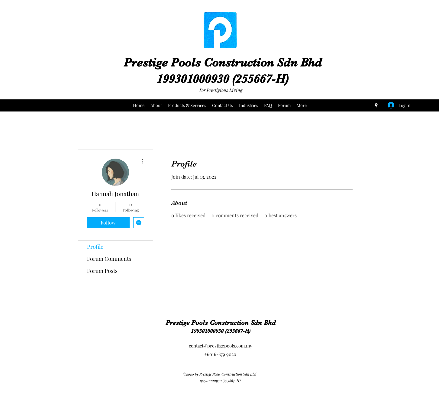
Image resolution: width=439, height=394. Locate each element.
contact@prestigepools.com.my (220, 346)
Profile (95, 246)
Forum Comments (109, 258)
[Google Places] (376, 105)
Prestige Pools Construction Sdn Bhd (223, 62)
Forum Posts (102, 270)
